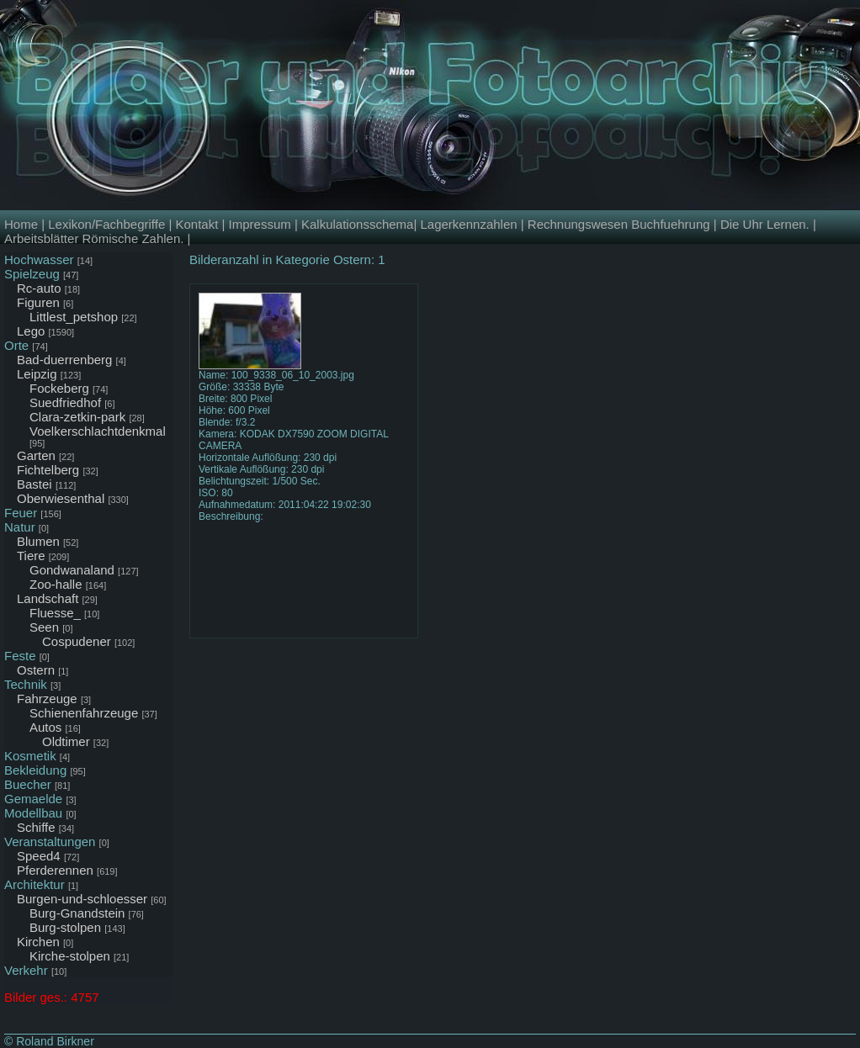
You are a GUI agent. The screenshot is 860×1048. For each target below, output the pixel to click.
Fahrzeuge (47, 698)
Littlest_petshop (73, 317)
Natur (19, 527)
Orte (16, 345)
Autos (45, 727)
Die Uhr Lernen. (765, 224)
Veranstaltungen (49, 841)
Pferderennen (55, 870)
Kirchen (38, 941)
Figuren (38, 302)
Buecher (27, 784)
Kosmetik (30, 756)
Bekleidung (35, 770)
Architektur (34, 884)
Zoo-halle (55, 584)
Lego (31, 331)
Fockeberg (59, 388)
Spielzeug (32, 274)
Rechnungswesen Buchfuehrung (619, 224)
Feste (20, 655)
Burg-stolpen (65, 927)
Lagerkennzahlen (468, 224)
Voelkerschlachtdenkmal (97, 431)
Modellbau (33, 813)
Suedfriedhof (65, 402)
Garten (36, 455)
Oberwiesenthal (60, 498)
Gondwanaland (71, 570)
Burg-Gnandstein (77, 913)
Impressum (260, 224)
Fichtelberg (48, 470)
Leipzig (37, 374)
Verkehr (26, 970)
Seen (44, 627)
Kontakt (196, 224)
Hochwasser (39, 259)
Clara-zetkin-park (77, 417)
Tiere (31, 555)
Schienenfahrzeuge (83, 713)
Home (21, 224)
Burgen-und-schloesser (82, 899)
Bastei (34, 484)
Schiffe (36, 827)
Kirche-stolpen (69, 956)
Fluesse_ (55, 613)
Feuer (20, 512)
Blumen (38, 541)
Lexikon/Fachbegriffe (106, 224)
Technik (25, 684)
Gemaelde (33, 798)
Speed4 (39, 856)
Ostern (36, 670)
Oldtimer (66, 741)
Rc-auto (39, 288)
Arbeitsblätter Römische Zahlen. (93, 238)
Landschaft (47, 598)
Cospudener (76, 641)
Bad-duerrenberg (64, 359)
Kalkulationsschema (357, 224)
